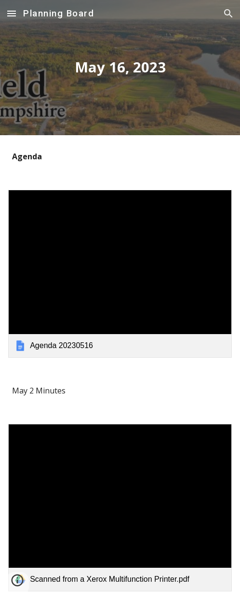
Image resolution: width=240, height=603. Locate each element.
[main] (120, 68)
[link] (120, 274)
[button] (11, 13)
